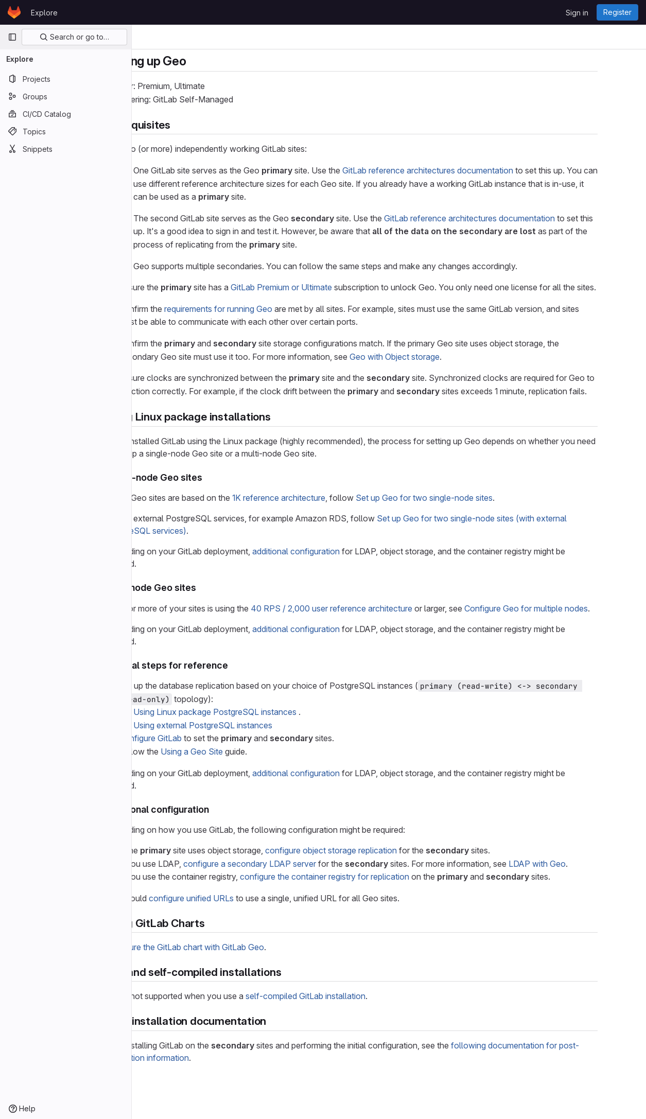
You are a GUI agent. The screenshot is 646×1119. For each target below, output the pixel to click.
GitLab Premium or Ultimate (321, 287)
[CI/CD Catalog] (65, 114)
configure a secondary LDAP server (289, 890)
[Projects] (65, 79)
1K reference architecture (318, 524)
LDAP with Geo (576, 890)
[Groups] (65, 96)
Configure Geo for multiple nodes (565, 635)
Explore (44, 12)
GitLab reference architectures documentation (467, 170)
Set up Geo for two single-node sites (463, 524)
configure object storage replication (371, 876)
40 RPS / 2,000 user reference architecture (371, 635)
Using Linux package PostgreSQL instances (254, 738)
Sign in (577, 12)
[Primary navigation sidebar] (12, 37)
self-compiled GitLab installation (345, 1023)
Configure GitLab (190, 765)
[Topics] (65, 131)
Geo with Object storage (434, 369)
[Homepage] (14, 12)
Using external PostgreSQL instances (242, 751)
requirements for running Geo (258, 322)
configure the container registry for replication (364, 903)
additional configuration (335, 577)
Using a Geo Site (231, 778)
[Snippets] (65, 149)
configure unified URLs (230, 924)
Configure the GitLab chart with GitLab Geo (224, 973)
